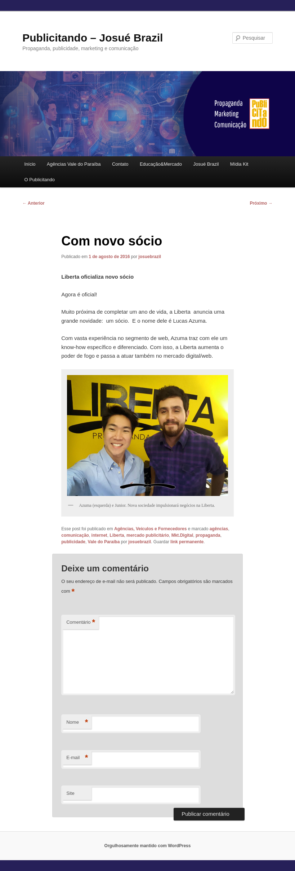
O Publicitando (39, 179)
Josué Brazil (206, 164)
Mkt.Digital (182, 535)
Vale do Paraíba (104, 541)
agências (219, 528)
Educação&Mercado (161, 164)
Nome (77, 722)
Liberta (116, 535)
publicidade (73, 541)
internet (99, 535)
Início (29, 164)
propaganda (208, 535)
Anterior (33, 203)
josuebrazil (149, 256)
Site (70, 793)
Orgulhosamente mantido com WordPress (147, 845)
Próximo (261, 203)
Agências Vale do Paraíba (73, 164)
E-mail (77, 758)
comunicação (75, 535)
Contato (120, 164)
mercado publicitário (147, 535)
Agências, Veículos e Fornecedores (150, 528)
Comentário (80, 622)
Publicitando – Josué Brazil (92, 38)
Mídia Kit (239, 164)
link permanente (187, 541)
